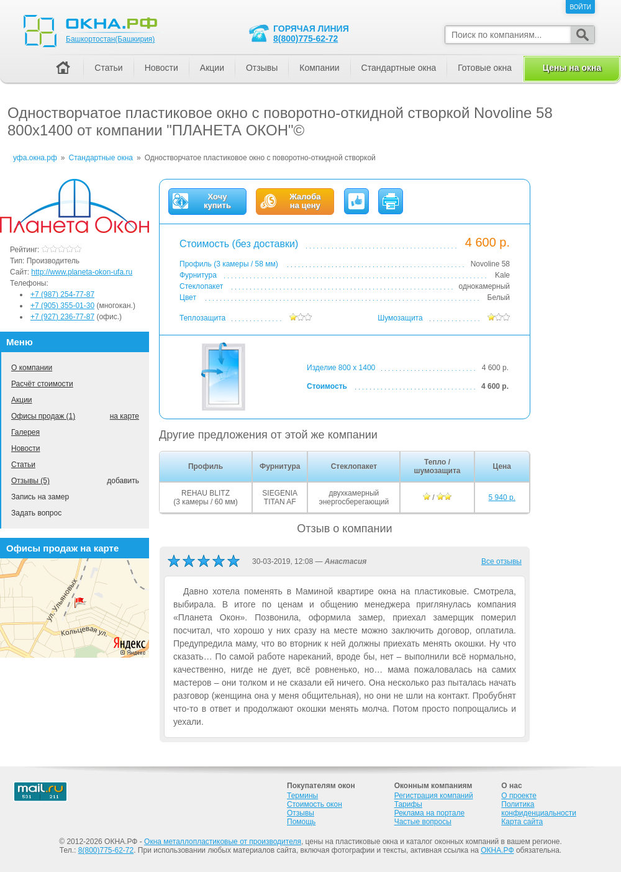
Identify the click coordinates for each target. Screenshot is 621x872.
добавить (123, 480)
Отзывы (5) (30, 480)
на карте (124, 416)
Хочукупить (217, 201)
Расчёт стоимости (42, 383)
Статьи (23, 464)
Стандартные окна (399, 68)
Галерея (25, 432)
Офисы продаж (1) (43, 416)
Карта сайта (522, 821)
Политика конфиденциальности (538, 808)
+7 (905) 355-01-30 (62, 305)
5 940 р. (502, 497)
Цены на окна (572, 68)
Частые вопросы (422, 821)
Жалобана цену (304, 201)
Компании (319, 68)
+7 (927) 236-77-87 (62, 316)
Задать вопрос (36, 513)
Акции (21, 400)
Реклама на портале (429, 813)
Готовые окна (485, 68)
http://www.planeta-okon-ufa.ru (81, 272)
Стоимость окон (314, 804)
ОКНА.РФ (497, 850)
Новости (25, 448)
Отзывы (262, 68)
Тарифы (408, 804)
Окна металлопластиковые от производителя (222, 841)
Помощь (301, 821)
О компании (31, 367)
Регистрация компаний (433, 795)
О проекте (519, 795)
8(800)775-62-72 (305, 38)
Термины (302, 795)
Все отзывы (501, 561)
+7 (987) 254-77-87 (62, 294)
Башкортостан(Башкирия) (110, 39)
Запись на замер (40, 497)
